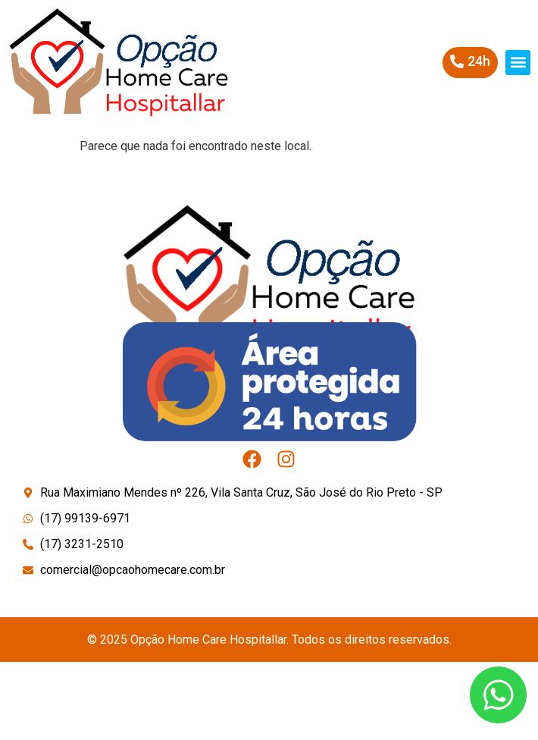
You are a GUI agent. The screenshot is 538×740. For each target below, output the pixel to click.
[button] (517, 62)
